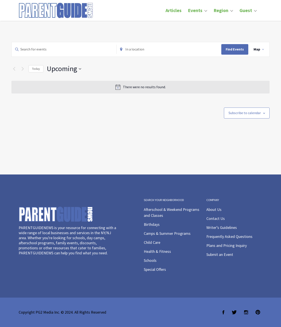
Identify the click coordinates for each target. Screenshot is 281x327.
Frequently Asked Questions (229, 236)
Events (195, 10)
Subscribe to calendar (245, 113)
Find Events (235, 49)
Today (36, 69)
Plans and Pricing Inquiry (226, 245)
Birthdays (152, 224)
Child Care (152, 242)
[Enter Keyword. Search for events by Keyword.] (64, 49)
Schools (150, 260)
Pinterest (257, 312)
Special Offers (155, 269)
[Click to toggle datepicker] (64, 69)
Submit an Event (219, 254)
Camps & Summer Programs (167, 233)
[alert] (140, 87)
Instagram (246, 312)
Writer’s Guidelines (221, 227)
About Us (214, 209)
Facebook (223, 312)
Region (221, 10)
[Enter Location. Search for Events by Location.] (169, 49)
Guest (246, 10)
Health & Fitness (157, 251)
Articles (174, 10)
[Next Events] (22, 69)
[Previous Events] (14, 69)
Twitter (234, 312)
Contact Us (215, 218)
